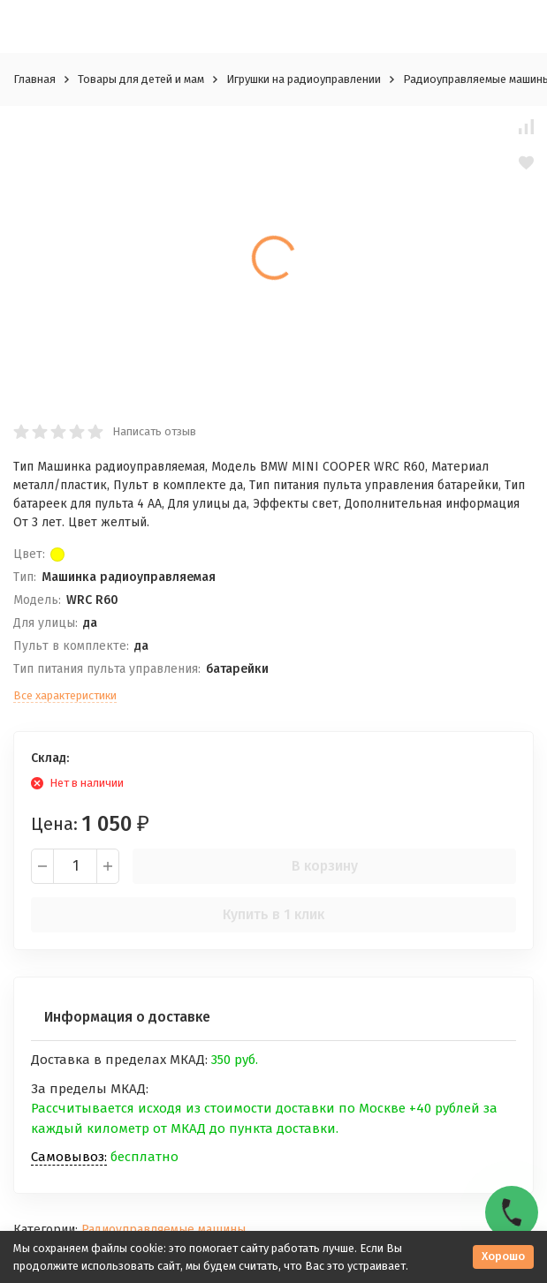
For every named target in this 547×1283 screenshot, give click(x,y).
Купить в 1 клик (273, 914)
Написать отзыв (154, 431)
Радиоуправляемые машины (163, 1229)
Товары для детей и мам (141, 79)
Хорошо (503, 1256)
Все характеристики (65, 695)
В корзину (325, 865)
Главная (34, 79)
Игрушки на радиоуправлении (303, 79)
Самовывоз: (69, 1157)
